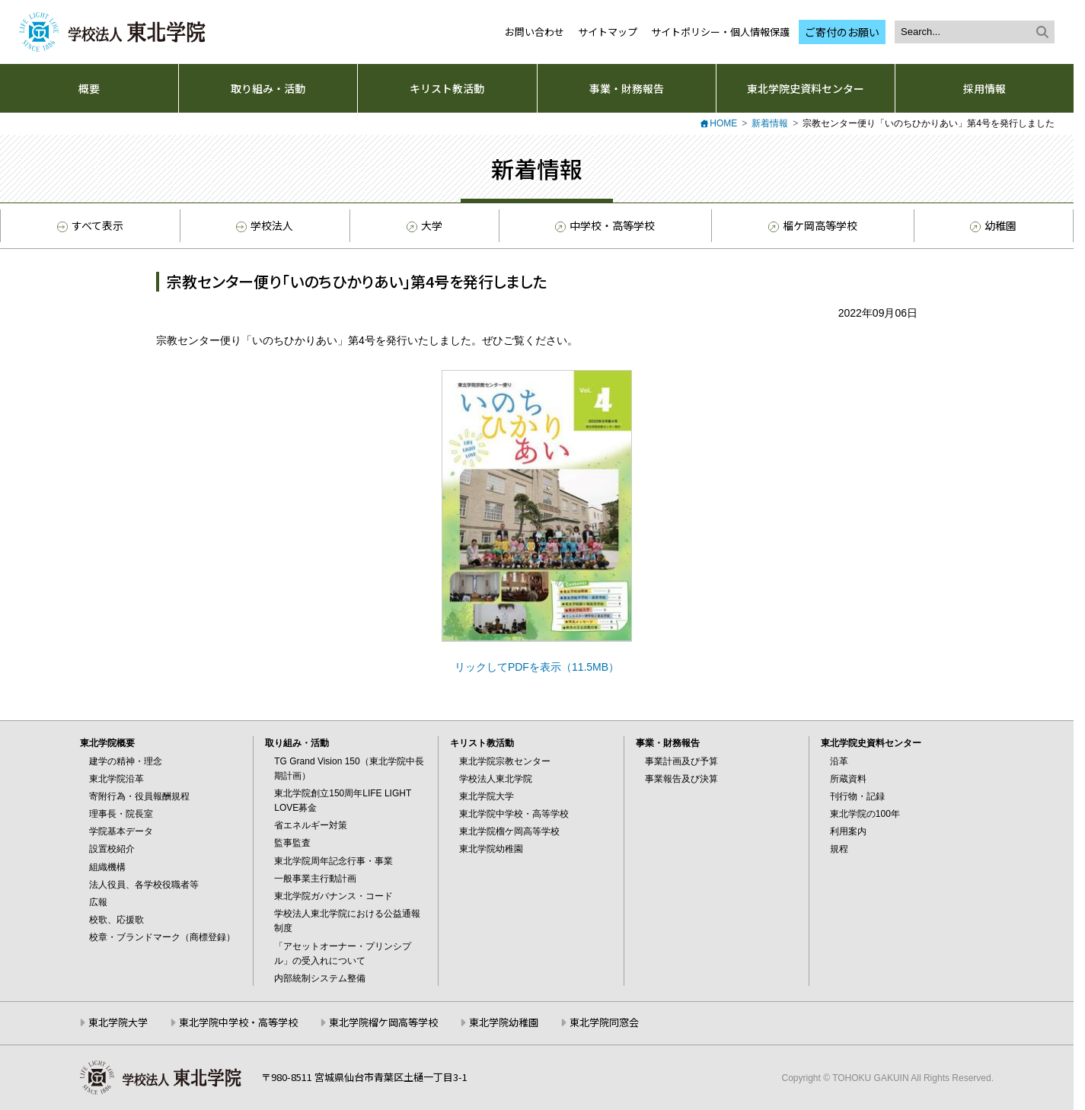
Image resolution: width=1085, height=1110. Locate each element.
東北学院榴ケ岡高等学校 (509, 831)
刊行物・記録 (857, 796)
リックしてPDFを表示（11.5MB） (537, 667)
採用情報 (984, 88)
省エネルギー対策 (310, 825)
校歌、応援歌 (116, 919)
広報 (98, 902)
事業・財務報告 (626, 88)
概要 (89, 88)
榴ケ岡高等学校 (811, 226)
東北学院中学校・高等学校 (514, 814)
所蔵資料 (848, 778)
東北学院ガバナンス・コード (333, 896)
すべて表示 (90, 225)
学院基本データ (121, 831)
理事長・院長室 (121, 814)
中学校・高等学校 (604, 226)
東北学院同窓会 (604, 1022)
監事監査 (292, 842)
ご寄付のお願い (842, 32)
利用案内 (848, 831)
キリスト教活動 (447, 88)
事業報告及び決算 (681, 778)
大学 (423, 226)
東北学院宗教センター (504, 761)
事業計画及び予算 (681, 761)
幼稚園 (992, 226)
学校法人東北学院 (495, 778)
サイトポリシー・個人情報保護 (720, 31)
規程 (839, 849)
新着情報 (770, 123)
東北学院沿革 (116, 778)
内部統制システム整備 (319, 978)
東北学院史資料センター (805, 88)
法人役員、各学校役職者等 (144, 884)
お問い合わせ (534, 31)
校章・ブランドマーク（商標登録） (162, 937)
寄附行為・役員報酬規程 (139, 796)
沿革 (839, 761)
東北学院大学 (486, 796)
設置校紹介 (112, 849)
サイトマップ (607, 31)
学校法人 (264, 225)
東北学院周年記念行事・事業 (333, 861)
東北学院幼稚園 (491, 849)
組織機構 (107, 867)
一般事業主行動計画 (315, 878)
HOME (723, 123)
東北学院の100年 (865, 814)
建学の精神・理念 (125, 761)
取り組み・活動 (268, 88)
